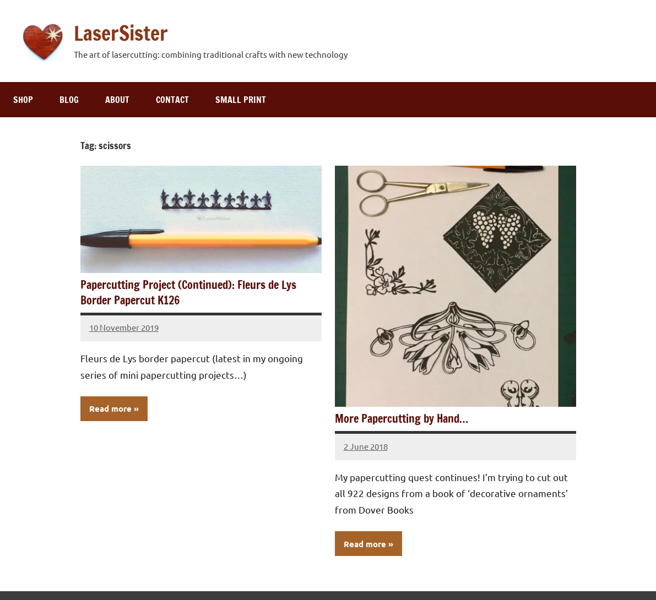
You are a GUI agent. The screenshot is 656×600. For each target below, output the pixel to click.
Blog (69, 100)
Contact (172, 100)
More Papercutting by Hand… (401, 419)
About (117, 100)
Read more (110, 408)
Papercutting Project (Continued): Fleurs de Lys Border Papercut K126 (188, 292)
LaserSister (121, 33)
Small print (240, 100)
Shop (23, 100)
